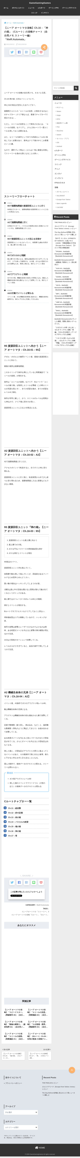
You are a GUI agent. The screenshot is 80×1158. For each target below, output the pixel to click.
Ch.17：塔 (12, 836)
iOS (58, 142)
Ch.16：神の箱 (14, 832)
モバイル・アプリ (63, 139)
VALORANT (61, 196)
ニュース (31, 8)
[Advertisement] (26, 75)
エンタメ (58, 174)
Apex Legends (62, 204)
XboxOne (60, 131)
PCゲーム (60, 107)
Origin (59, 115)
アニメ (57, 169)
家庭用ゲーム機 (62, 123)
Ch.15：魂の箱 (14, 827)
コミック (34, 13)
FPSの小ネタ (60, 183)
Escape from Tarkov (63, 200)
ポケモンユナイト (18, 8)
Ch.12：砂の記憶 (15, 813)
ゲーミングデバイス (69, 8)
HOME (40, 1149)
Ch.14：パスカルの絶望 (18, 822)
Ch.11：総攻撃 (14, 809)
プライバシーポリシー (13, 1085)
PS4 (58, 127)
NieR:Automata (43, 906)
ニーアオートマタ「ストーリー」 (35, 912)
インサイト (45, 13)
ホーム (6, 8)
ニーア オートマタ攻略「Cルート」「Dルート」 (31, 916)
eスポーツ (41, 8)
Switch (59, 135)
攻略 (56, 188)
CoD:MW (60, 207)
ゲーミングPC (54, 8)
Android (59, 146)
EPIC (58, 119)
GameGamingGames (39, 2)
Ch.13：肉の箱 (14, 818)
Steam (59, 111)
